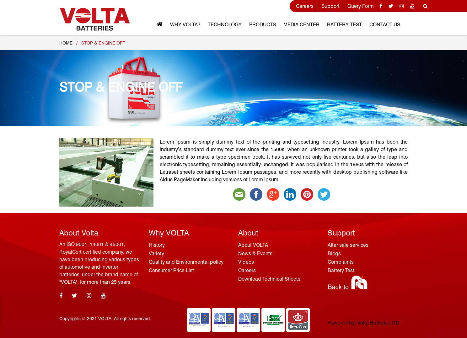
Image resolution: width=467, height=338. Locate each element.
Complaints (341, 262)
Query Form (360, 6)
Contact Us (384, 25)
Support (330, 6)
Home (65, 42)
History (157, 245)
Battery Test (344, 25)
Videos (246, 262)
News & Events (255, 253)
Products (262, 25)
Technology (225, 25)
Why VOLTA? (185, 25)
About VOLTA (253, 245)
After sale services (348, 245)
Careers (305, 6)
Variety (156, 253)
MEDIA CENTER (301, 25)
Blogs (334, 253)
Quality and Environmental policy (186, 262)
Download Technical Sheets (269, 279)
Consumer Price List (171, 270)
